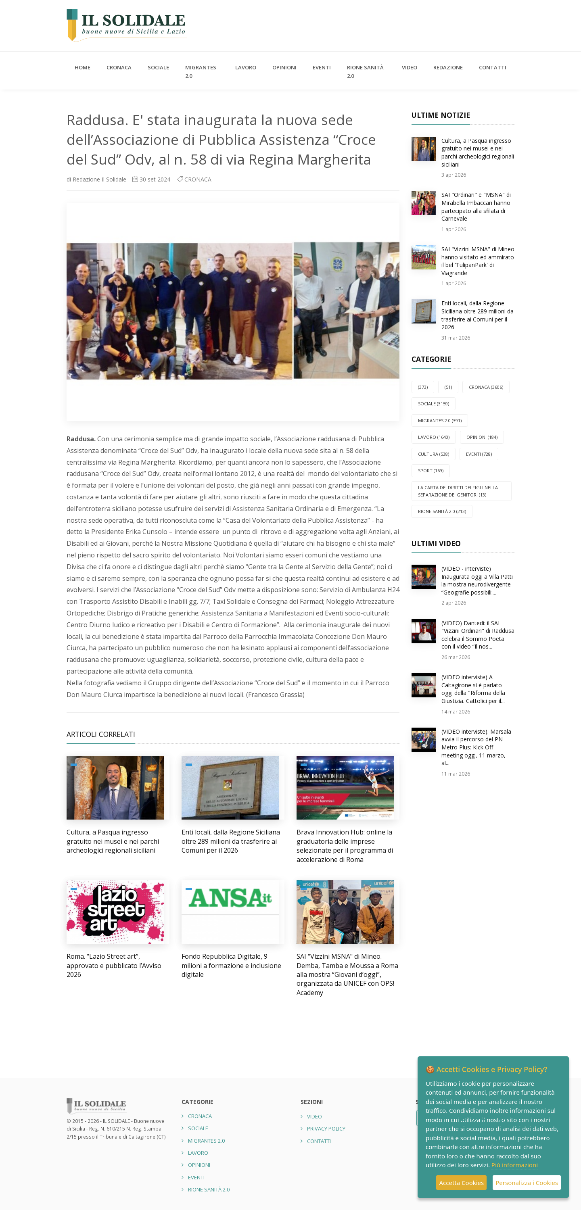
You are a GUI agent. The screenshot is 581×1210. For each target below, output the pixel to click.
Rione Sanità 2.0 (365, 71)
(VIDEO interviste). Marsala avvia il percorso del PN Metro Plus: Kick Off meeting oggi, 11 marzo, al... (476, 747)
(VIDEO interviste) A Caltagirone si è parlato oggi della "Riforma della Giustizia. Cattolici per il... (473, 689)
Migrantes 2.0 (200, 71)
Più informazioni (514, 1165)
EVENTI (322, 67)
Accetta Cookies (461, 1183)
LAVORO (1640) (433, 437)
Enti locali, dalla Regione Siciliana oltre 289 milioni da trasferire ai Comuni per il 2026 (231, 841)
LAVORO (245, 67)
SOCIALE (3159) (433, 404)
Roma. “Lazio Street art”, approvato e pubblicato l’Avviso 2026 (114, 965)
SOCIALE (158, 67)
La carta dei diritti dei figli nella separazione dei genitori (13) (458, 491)
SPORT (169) (430, 470)
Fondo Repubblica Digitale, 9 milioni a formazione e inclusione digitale (231, 965)
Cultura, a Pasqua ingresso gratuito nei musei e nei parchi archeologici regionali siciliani (113, 841)
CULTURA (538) (433, 454)
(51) (448, 387)
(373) (423, 387)
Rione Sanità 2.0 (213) (442, 511)
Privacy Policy (326, 1128)
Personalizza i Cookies (526, 1183)
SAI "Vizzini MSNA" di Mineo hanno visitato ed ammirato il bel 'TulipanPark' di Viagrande (477, 261)
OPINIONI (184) (481, 437)
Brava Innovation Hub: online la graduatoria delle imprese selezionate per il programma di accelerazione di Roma (345, 846)
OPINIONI (284, 67)
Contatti (492, 67)
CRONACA (119, 67)
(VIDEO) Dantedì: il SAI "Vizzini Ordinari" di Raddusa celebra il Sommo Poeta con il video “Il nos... (477, 635)
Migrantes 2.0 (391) (440, 420)
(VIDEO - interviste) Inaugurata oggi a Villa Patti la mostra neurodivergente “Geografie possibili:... (477, 580)
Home (82, 67)
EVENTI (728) (479, 454)
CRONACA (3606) (486, 387)
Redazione (448, 67)
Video (409, 67)
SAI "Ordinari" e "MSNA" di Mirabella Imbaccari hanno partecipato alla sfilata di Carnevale (476, 206)
